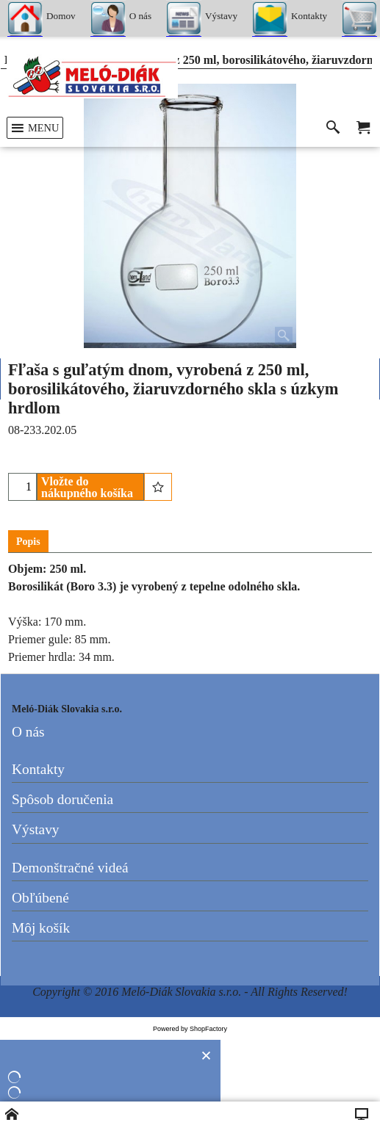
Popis (28, 541)
